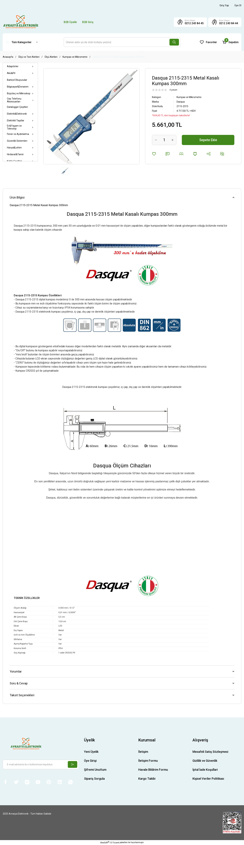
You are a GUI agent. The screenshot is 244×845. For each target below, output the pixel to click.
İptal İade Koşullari (205, 769)
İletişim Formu (148, 760)
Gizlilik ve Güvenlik (204, 760)
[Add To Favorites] (154, 154)
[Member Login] (224, 5)
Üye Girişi (90, 760)
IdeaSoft (104, 842)
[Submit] (72, 764)
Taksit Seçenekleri (22, 695)
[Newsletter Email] (41, 764)
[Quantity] (164, 140)
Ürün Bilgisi (17, 197)
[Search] (122, 42)
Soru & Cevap (19, 683)
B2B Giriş (87, 22)
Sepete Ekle (208, 140)
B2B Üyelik (70, 22)
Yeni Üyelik (91, 751)
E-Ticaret (115, 842)
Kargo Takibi (146, 778)
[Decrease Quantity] (156, 140)
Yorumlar (16, 671)
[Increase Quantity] (172, 140)
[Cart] (230, 42)
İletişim (143, 751)
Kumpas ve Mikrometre (189, 97)
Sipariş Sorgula (94, 778)
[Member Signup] (238, 5)
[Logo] (21, 22)
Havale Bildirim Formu (153, 769)
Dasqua (181, 101)
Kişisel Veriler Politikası (208, 778)
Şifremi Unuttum (95, 769)
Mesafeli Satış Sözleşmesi (210, 751)
